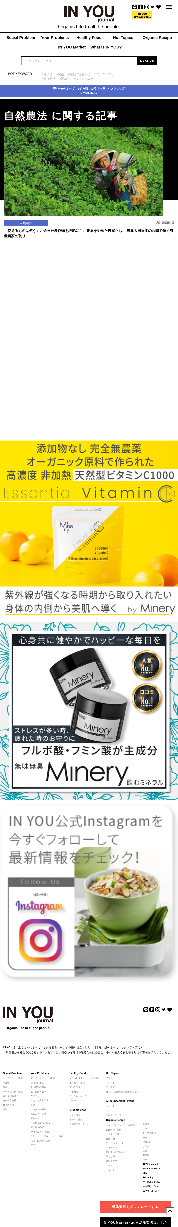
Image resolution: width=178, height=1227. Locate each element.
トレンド (110, 1083)
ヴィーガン (74, 1100)
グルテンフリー (77, 1087)
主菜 (145, 1151)
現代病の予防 (37, 1083)
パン (145, 1128)
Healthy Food (77, 1073)
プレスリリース (113, 1115)
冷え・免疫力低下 (39, 1100)
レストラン (74, 1115)
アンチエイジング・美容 (43, 1078)
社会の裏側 (8, 1105)
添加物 (6, 1083)
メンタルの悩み (38, 1109)
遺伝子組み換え (10, 1096)
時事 (5, 1109)
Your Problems (40, 1073)
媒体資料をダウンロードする (135, 1207)
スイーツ (110, 1165)
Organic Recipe (115, 1120)
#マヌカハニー (83, 78)
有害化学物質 (9, 1100)
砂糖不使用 (111, 1161)
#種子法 (47, 74)
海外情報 (110, 1087)
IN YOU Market (150, 1164)
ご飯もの (147, 1142)
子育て (109, 1078)
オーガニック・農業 (13, 1078)
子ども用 (110, 1156)
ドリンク (110, 1170)
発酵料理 (73, 1091)
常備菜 (146, 1124)
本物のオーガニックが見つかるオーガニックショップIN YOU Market (89, 91)
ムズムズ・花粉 (38, 1114)
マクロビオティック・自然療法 (84, 1078)
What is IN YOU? (151, 1168)
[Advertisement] (30, 289)
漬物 (145, 1137)
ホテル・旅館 (76, 1119)
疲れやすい (36, 1118)
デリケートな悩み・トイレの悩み (47, 1136)
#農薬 (60, 74)
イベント (110, 1106)
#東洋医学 (48, 78)
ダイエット (36, 1096)
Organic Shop (77, 1109)
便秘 (33, 1145)
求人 (108, 1111)
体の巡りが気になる (40, 1122)
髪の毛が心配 (37, 1127)
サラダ (146, 1146)
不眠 (33, 1105)
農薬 (5, 1087)
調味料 (146, 1155)
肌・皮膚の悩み (38, 1091)
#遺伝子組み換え (79, 74)
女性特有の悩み (38, 1087)
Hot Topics (112, 1073)
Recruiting (148, 1177)
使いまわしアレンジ (116, 1152)
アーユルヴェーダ (78, 1096)
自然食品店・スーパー (80, 1124)
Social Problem (12, 1073)
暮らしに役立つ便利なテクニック (122, 1091)
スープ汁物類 (149, 1133)
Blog (145, 1173)
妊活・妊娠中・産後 (40, 1140)
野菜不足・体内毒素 (40, 1131)
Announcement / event (120, 1100)
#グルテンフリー (106, 74)
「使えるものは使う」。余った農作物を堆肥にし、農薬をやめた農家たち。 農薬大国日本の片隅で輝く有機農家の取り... (88, 233)
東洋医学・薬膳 (77, 1083)
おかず (146, 1159)
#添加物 (64, 78)
